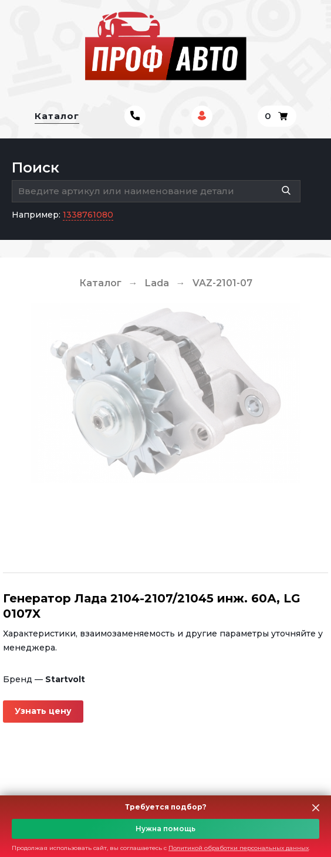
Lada (157, 283)
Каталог (57, 115)
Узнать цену (43, 711)
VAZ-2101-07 (222, 283)
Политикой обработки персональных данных (238, 848)
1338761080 (88, 214)
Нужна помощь (165, 828)
